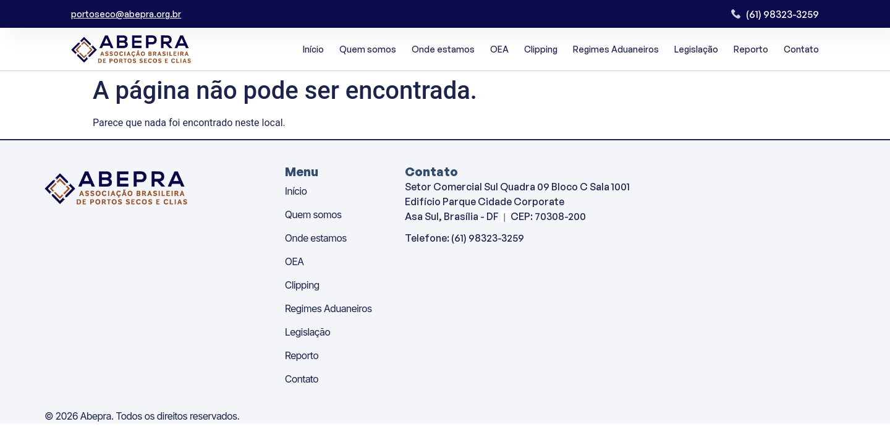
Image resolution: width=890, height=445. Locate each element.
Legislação (696, 49)
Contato (801, 49)
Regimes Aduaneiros (616, 49)
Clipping (540, 49)
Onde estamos (443, 49)
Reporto (751, 49)
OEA (499, 49)
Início (313, 49)
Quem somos (367, 49)
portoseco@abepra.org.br (126, 14)
